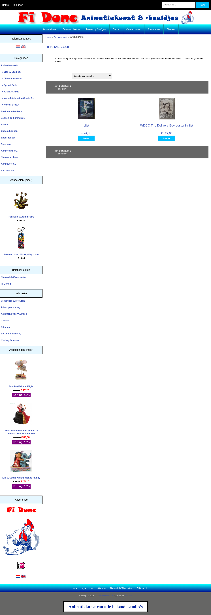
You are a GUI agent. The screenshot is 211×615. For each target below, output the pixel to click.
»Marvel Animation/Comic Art (17, 98)
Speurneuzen (154, 29)
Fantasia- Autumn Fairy (21, 203)
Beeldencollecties (71, 29)
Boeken (116, 29)
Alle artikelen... (9, 170)
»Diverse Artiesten (11, 78)
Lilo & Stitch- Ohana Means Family (21, 464)
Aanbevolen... (8, 163)
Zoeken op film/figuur (96, 29)
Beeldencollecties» (11, 111)
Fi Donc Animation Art (104, 596)
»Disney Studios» (11, 72)
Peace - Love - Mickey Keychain (21, 241)
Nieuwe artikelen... (11, 157)
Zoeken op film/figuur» (13, 118)
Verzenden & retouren (13, 300)
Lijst (86, 125)
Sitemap (5, 327)
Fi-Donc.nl (6, 283)
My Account (87, 588)
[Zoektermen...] (178, 5)
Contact (5, 320)
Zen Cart (128, 596)
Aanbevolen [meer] (21, 180)
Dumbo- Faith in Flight (21, 373)
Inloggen (18, 4)
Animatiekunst (60, 37)
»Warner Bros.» (10, 104)
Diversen (171, 29)
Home (5, 4)
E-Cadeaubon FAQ (11, 333)
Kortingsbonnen (10, 340)
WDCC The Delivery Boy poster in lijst (166, 125)
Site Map (101, 588)
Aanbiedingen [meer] (21, 349)
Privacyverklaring (10, 307)
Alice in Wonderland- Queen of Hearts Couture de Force (21, 419)
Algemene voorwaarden (14, 313)
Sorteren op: (54, 74)
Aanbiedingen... (9, 150)
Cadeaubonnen (133, 29)
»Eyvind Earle (9, 85)
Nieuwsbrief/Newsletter (13, 277)
